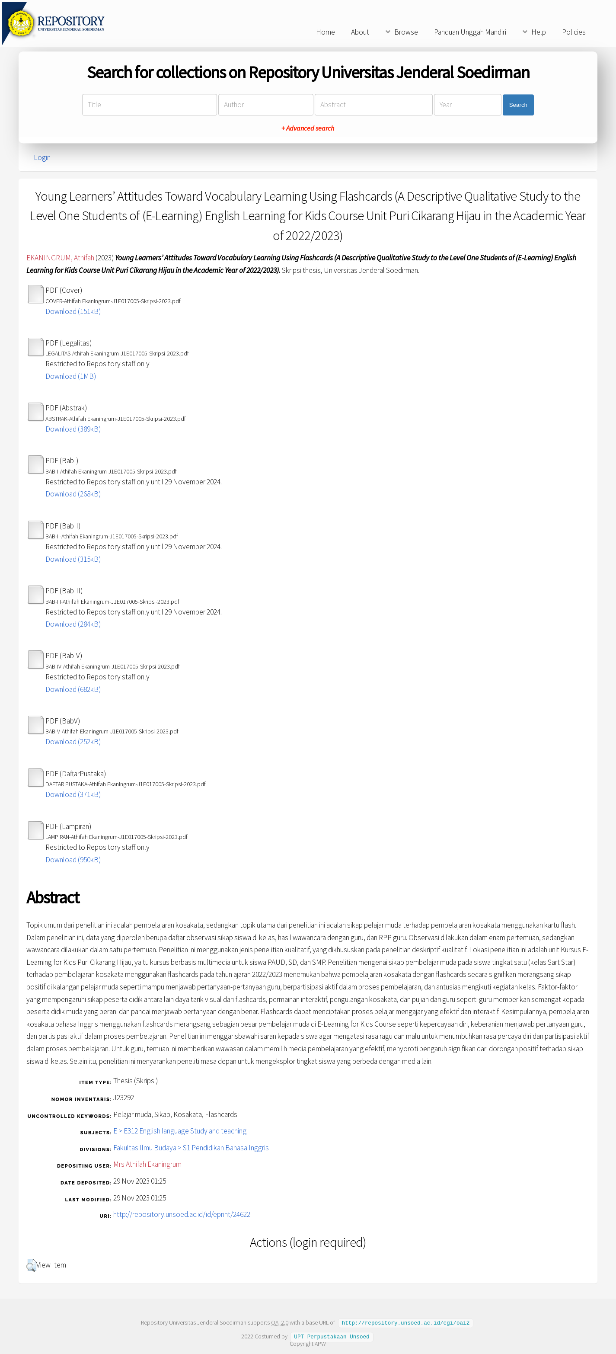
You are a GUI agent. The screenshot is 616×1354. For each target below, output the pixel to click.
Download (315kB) (73, 559)
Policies (574, 32)
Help (538, 32)
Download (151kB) (73, 311)
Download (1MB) (70, 376)
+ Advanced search (307, 128)
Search (518, 105)
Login (42, 157)
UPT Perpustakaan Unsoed (331, 1336)
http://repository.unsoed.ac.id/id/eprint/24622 (181, 1214)
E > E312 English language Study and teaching (179, 1131)
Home (325, 32)
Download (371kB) (73, 794)
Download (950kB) (73, 859)
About (360, 32)
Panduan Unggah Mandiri (470, 32)
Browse (406, 32)
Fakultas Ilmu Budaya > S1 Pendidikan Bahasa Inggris (191, 1147)
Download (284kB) (73, 624)
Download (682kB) (73, 689)
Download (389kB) (73, 429)
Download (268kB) (73, 494)
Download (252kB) (73, 741)
